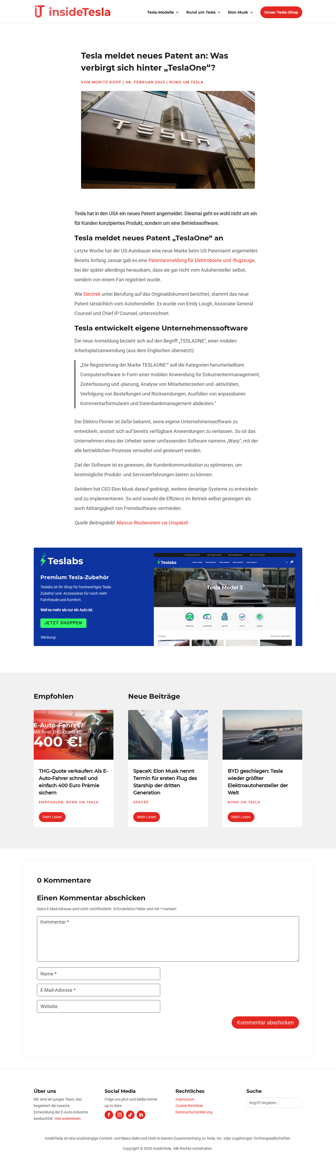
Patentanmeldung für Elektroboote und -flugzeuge (201, 260)
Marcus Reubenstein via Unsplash (152, 522)
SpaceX (140, 802)
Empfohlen (51, 802)
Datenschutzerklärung (193, 1112)
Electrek (92, 294)
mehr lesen (52, 817)
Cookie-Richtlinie (189, 1106)
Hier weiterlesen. (68, 1118)
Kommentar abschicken (265, 1022)
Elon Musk (238, 12)
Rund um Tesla (201, 12)
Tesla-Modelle (160, 12)
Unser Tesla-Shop (281, 12)
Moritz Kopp (106, 82)
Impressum (184, 1099)
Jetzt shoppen (63, 623)
